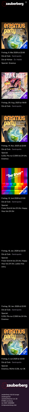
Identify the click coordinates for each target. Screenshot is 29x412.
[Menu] (26, 2)
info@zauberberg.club (8, 405)
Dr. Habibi (18, 59)
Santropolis (16, 56)
